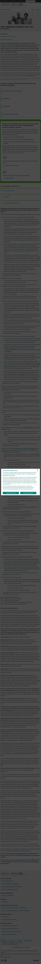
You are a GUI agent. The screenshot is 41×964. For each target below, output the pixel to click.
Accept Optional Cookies (11, 492)
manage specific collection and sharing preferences (22, 488)
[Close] (37, 470)
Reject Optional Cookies (28, 492)
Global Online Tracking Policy (9, 475)
